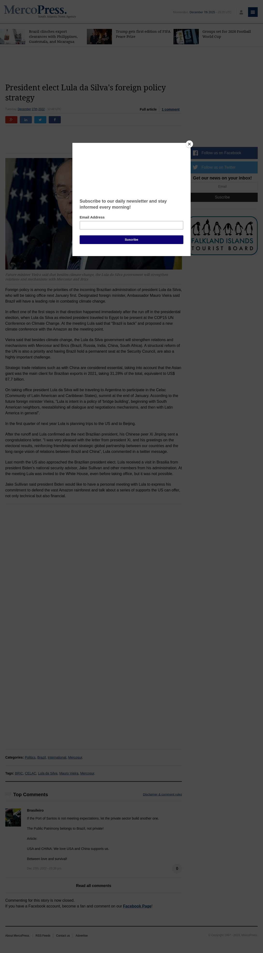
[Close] (189, 144)
